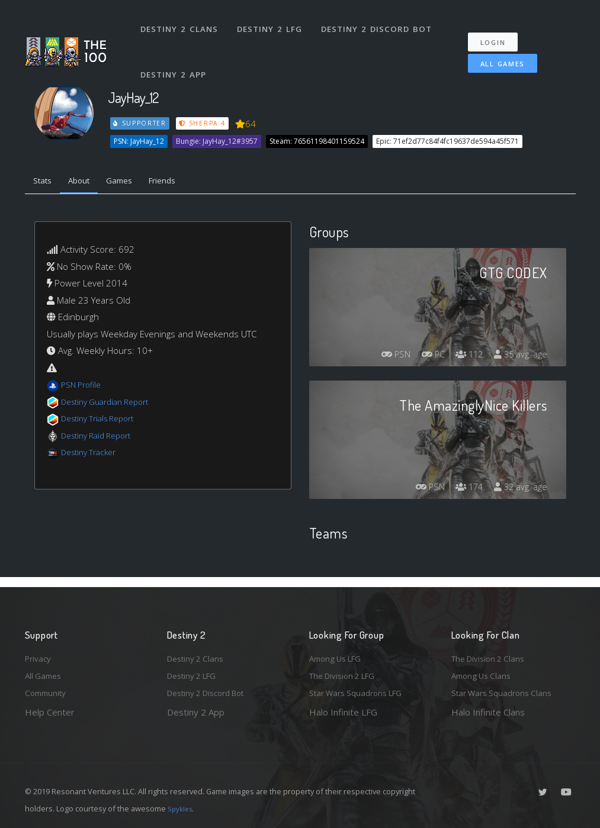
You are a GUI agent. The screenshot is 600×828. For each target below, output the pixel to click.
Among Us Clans (484, 673)
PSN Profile (83, 388)
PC (423, 357)
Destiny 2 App (175, 55)
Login (499, 29)
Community (47, 692)
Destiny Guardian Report (111, 404)
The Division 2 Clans (491, 654)
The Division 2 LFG (347, 673)
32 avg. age (518, 490)
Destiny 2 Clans (181, 22)
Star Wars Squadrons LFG (361, 692)
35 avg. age (518, 357)
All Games (494, 51)
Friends (181, 182)
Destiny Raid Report (101, 438)
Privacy (39, 654)
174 (463, 490)
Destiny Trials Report (103, 421)
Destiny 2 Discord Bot (380, 22)
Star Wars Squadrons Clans (506, 692)
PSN (381, 357)
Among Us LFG (339, 654)
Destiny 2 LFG (273, 22)
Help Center (50, 712)
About (87, 182)
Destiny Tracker (92, 455)
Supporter (140, 123)
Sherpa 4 (204, 123)
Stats (45, 182)
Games (132, 182)
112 (463, 357)
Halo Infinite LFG (343, 712)
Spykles (181, 808)
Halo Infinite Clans (488, 712)
